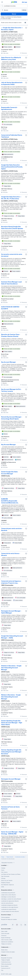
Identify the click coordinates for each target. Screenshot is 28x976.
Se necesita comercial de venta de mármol (11, 255)
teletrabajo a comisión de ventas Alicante (11, 899)
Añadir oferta (4, 949)
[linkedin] (25, 924)
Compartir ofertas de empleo (8, 952)
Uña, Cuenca (4, 872)
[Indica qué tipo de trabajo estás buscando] (14, 6)
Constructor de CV (5, 968)
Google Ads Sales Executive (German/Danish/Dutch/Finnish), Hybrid (12, 167)
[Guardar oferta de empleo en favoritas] (26, 27)
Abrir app (24, 2)
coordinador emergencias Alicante (9, 905)
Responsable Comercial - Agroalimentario (9, 108)
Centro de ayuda (5, 933)
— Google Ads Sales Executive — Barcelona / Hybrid (12, 28)
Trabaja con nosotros (6, 944)
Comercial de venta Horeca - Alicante (10, 554)
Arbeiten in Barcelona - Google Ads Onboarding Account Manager (11, 667)
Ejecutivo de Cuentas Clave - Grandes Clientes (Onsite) (10, 335)
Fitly (2, 970)
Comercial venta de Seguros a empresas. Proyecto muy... (11, 582)
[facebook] (12, 924)
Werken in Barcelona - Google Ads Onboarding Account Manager (11, 697)
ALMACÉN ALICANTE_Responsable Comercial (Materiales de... (10, 501)
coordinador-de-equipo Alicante (8, 909)
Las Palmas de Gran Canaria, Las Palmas (10, 874)
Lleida (2, 886)
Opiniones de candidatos (7, 941)
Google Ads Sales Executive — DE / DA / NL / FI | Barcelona (11, 197)
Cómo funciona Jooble (6, 939)
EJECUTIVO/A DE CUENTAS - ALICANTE (10, 308)
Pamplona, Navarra (5, 882)
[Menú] (2, 2)
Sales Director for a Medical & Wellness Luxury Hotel (11, 58)
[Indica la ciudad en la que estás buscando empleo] (14, 10)
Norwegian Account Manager (11, 779)
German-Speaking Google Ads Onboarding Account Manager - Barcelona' (11, 751)
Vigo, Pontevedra (5, 876)
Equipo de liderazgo (5, 937)
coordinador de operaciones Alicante (10, 901)
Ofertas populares (5, 917)
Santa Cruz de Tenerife (6, 880)
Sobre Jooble (4, 931)
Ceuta (2, 870)
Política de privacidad (6, 964)
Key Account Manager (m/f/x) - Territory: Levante (11, 390)
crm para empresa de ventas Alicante (10, 911)
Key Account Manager (8, 362)
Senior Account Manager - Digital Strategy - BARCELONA (12, 833)
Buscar (14, 14)
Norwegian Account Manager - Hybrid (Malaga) (11, 612)
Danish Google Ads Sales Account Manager (9, 472)
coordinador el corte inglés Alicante (9, 907)
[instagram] (16, 924)
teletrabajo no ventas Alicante (8, 896)
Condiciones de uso (6, 962)
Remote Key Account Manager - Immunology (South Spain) (11, 418)
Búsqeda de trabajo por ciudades (9, 919)
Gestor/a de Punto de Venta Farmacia (10, 808)
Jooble (9, 974)
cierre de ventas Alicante (7, 903)
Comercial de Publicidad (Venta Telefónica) (11, 136)
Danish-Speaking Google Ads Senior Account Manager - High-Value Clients (11, 722)
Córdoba (3, 868)
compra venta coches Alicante (8, 894)
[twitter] (21, 924)
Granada (3, 878)
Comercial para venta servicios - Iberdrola (12, 529)
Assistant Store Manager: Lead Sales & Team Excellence (11, 283)
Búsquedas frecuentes (8, 862)
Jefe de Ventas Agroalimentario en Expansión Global (11, 83)
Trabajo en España (5, 960)
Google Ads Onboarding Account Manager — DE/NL (12, 637)
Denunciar (23, 53)
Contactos (3, 935)
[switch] (25, 22)
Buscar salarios (4, 966)
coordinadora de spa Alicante (8, 892)
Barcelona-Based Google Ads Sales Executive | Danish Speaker (12, 227)
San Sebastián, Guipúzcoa (7, 884)
